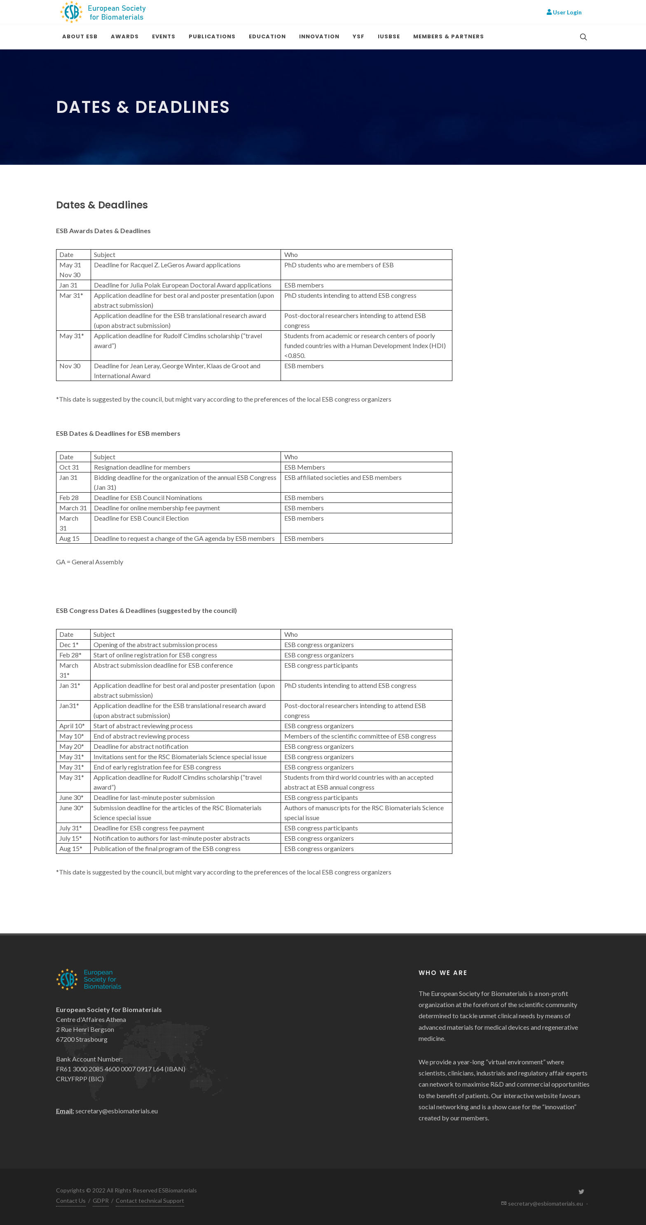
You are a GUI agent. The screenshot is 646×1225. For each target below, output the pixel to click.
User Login (564, 12)
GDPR (101, 1200)
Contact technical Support (150, 1200)
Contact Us (71, 1200)
